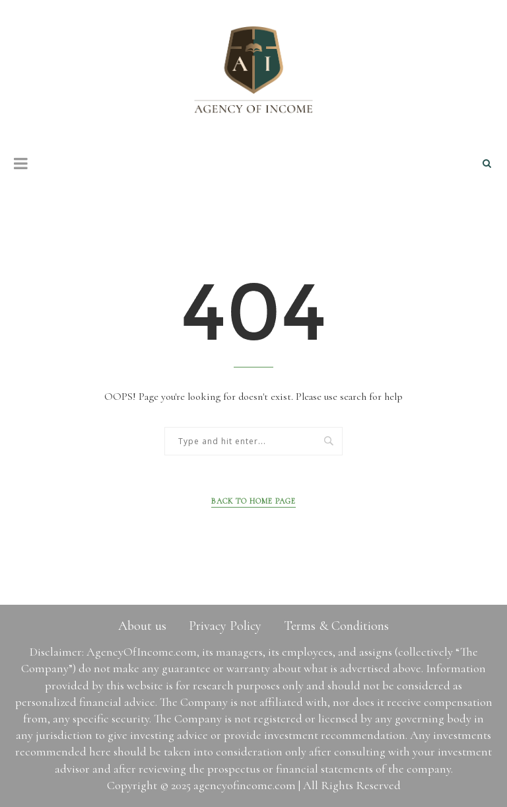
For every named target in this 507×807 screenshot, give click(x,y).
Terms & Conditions (336, 626)
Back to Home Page (253, 501)
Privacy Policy (225, 626)
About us (142, 626)
